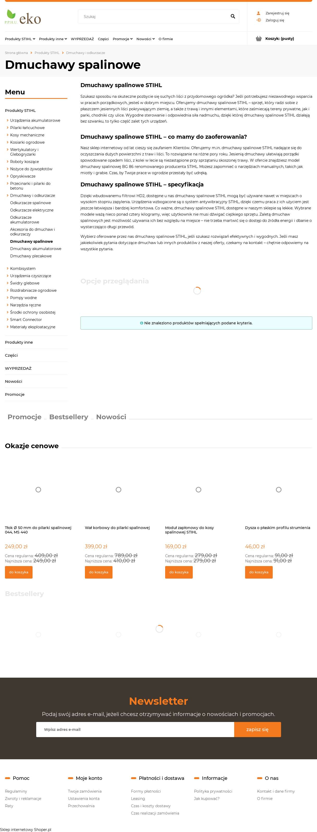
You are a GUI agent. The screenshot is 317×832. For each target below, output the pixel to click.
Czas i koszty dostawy (151, 806)
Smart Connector (26, 319)
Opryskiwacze (22, 176)
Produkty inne (19, 342)
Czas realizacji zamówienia (155, 813)
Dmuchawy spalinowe (31, 241)
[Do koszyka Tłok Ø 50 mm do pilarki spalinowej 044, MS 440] (19, 572)
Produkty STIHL (20, 110)
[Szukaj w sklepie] (153, 16)
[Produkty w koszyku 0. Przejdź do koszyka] (279, 38)
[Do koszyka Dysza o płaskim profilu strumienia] (259, 572)
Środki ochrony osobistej (32, 312)
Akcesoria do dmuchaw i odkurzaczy (32, 231)
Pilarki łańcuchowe (27, 127)
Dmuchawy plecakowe (31, 256)
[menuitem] (20, 39)
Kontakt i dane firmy (276, 791)
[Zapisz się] (257, 729)
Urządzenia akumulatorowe (35, 120)
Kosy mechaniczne (27, 135)
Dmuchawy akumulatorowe (35, 248)
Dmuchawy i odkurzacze (32, 195)
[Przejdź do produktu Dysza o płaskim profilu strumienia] (278, 495)
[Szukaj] (233, 17)
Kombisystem (23, 268)
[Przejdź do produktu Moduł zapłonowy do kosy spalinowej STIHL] (198, 495)
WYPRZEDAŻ (18, 368)
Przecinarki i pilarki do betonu (30, 186)
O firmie (264, 798)
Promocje (14, 394)
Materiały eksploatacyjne (32, 327)
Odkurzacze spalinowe (30, 203)
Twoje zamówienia (85, 791)
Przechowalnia (81, 806)
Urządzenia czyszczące (30, 276)
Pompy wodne (23, 297)
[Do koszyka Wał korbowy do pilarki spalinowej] (99, 572)
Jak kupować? (207, 798)
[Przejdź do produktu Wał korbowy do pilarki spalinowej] (118, 495)
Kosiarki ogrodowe (27, 142)
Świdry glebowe (24, 283)
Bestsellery (68, 417)
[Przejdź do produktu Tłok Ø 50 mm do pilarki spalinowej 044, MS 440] (38, 495)
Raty (9, 806)
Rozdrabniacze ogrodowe (33, 290)
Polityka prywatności (213, 791)
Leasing (138, 798)
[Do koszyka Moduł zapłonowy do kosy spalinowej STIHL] (179, 572)
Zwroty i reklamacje (23, 798)
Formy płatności (146, 791)
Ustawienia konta (84, 798)
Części (11, 355)
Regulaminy (16, 791)
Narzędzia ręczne (25, 305)
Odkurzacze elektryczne (31, 210)
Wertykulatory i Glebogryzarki (24, 152)
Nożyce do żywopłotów (31, 169)
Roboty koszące (24, 161)
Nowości (13, 381)
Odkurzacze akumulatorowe (24, 219)
